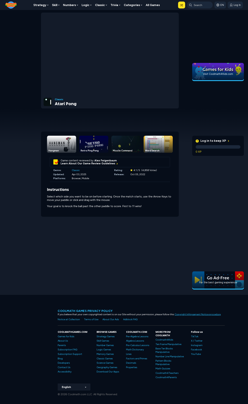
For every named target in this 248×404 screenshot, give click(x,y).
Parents (62, 345)
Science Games (105, 362)
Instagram (197, 345)
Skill (54, 5)
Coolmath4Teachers (167, 373)
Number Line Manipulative (170, 356)
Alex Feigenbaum (105, 160)
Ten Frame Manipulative (168, 344)
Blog (60, 358)
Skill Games (103, 340)
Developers (64, 362)
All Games (153, 5)
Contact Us (64, 367)
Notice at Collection (69, 319)
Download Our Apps (108, 371)
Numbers (69, 5)
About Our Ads (110, 319)
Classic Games (105, 358)
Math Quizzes (163, 368)
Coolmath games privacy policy (85, 311)
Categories (132, 5)
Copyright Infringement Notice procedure (198, 314)
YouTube (196, 354)
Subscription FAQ (67, 349)
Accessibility (64, 371)
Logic (85, 5)
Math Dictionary (135, 349)
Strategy (39, 5)
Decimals (131, 362)
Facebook (196, 349)
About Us (63, 340)
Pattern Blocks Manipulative (163, 362)
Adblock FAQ (130, 319)
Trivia (114, 5)
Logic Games (104, 349)
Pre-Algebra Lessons (137, 336)
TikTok (194, 336)
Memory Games (105, 354)
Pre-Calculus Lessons (137, 345)
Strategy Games (106, 336)
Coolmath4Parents (166, 377)
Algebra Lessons (135, 340)
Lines (129, 354)
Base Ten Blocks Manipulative (164, 350)
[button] (181, 5)
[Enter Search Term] (200, 5)
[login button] (235, 5)
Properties (131, 367)
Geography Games (107, 367)
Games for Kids (66, 336)
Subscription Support (70, 354)
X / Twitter (197, 340)
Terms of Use (91, 319)
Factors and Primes (136, 358)
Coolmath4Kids (164, 339)
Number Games (105, 345)
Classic (100, 5)
